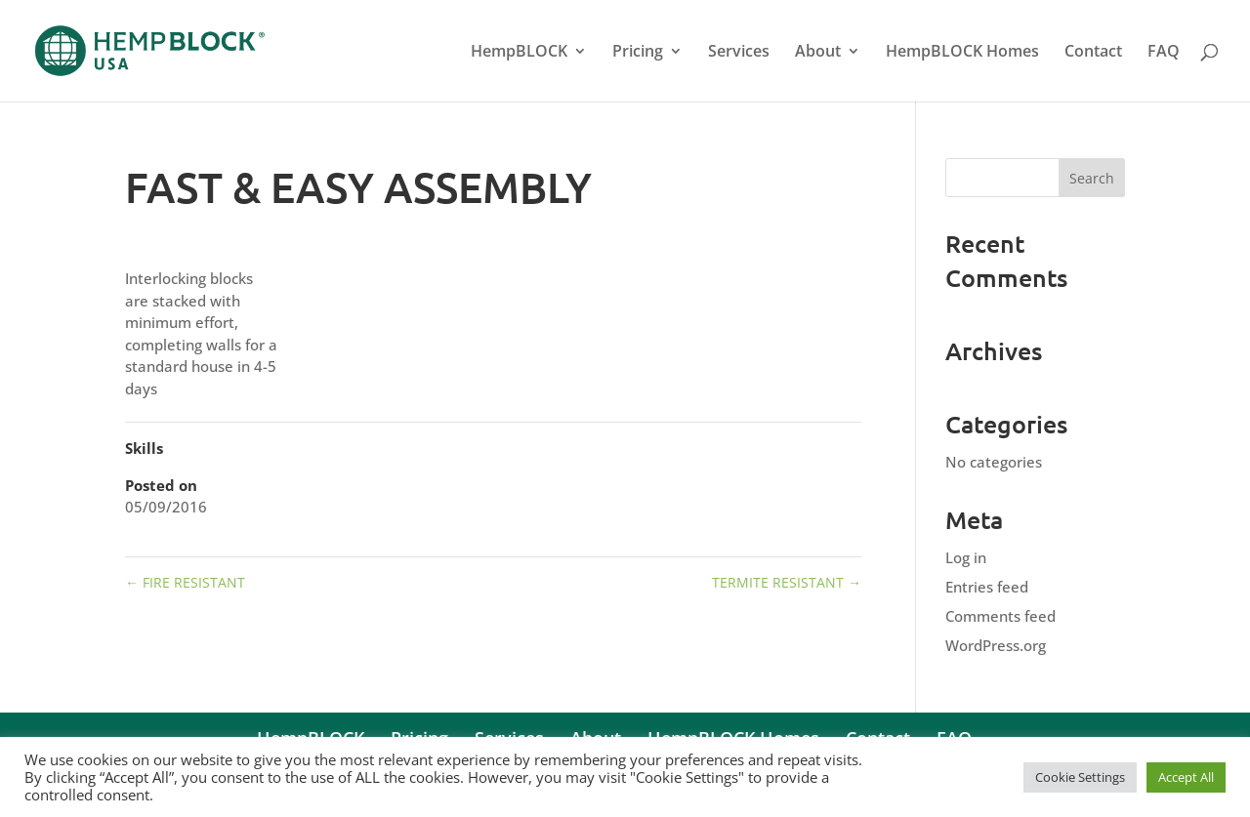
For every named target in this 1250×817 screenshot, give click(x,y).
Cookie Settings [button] (1080, 777)
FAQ (1163, 52)
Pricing (637, 52)
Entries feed (986, 586)
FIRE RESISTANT (185, 582)
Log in (965, 557)
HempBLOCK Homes (962, 52)
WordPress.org (995, 645)
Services (739, 52)
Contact (1093, 52)
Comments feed (1000, 616)
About (818, 52)
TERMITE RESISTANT (786, 582)
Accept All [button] (1186, 777)
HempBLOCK (519, 52)
